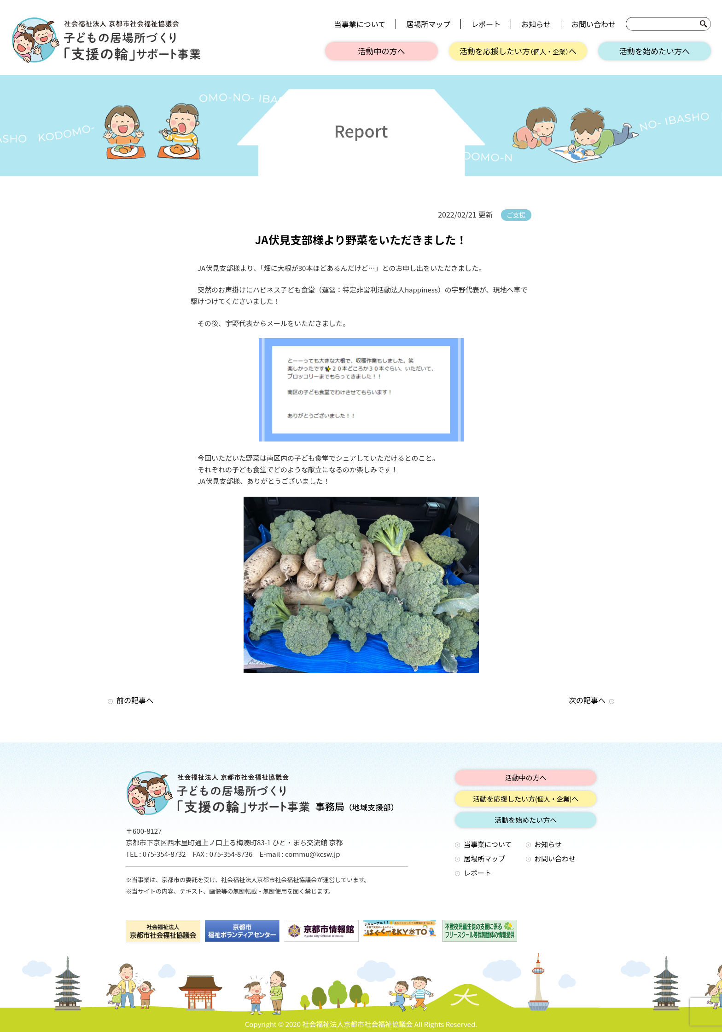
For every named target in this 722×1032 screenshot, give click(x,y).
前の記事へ (134, 700)
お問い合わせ (593, 23)
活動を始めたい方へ (654, 51)
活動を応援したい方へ (518, 51)
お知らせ (536, 23)
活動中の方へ (381, 51)
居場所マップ (428, 23)
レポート (486, 23)
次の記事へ (587, 700)
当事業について (360, 23)
